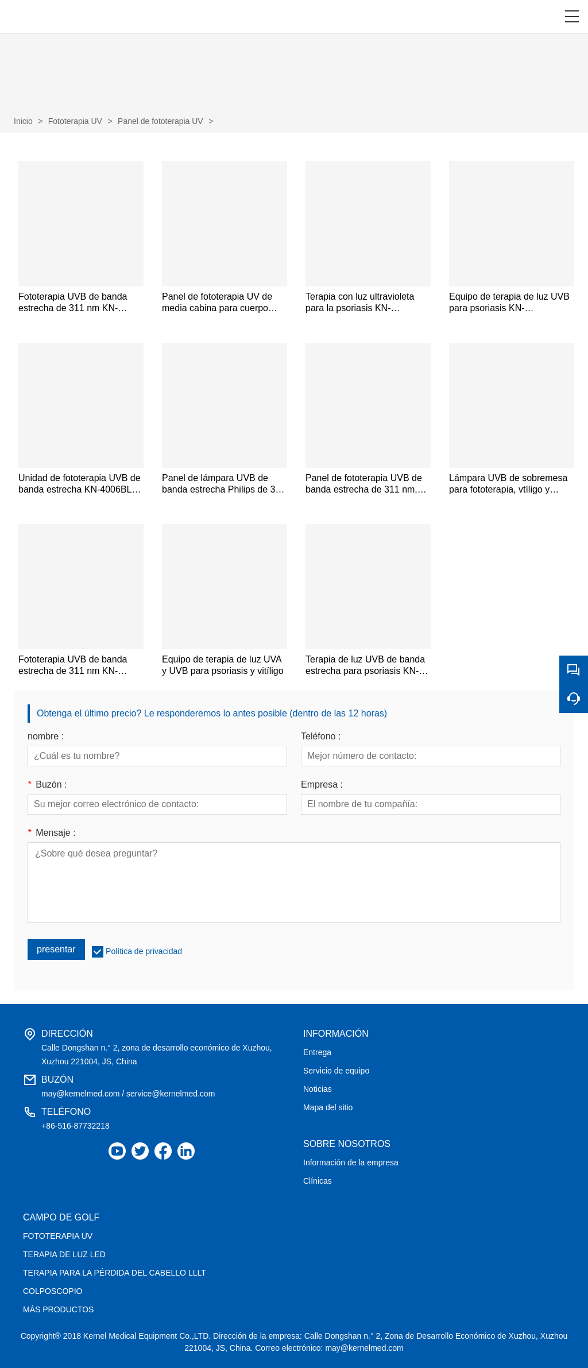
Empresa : (322, 784)
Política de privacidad (144, 951)
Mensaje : (52, 833)
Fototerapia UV (75, 121)
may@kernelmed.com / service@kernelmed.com (128, 1093)
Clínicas (317, 1180)
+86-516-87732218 (75, 1125)
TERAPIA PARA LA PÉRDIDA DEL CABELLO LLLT (114, 1272)
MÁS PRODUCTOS (58, 1309)
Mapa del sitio (328, 1107)
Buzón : (47, 784)
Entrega (317, 1052)
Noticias (317, 1089)
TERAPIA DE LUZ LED (64, 1254)
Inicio (23, 121)
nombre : (46, 736)
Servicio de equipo (336, 1070)
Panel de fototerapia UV (160, 121)
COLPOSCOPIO (52, 1291)
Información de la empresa (351, 1162)
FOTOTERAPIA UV (57, 1236)
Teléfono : (321, 736)
